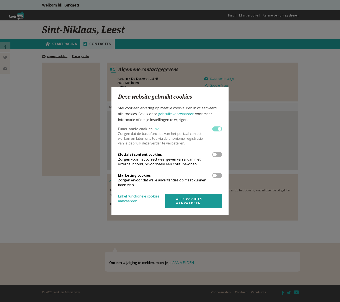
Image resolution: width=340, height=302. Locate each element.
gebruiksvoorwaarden (176, 113)
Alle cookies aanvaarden (189, 201)
